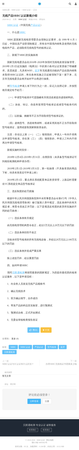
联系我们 (32, 430)
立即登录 (34, 401)
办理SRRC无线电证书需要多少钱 (61, 364)
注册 (47, 401)
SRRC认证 (39, 3)
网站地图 (50, 440)
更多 (13, 339)
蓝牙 (37, 70)
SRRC (22, 32)
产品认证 (35, 25)
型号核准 (15, 86)
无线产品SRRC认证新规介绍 (19, 15)
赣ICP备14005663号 (39, 442)
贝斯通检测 (18, 272)
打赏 (46, 330)
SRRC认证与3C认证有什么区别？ (18, 364)
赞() (33, 330)
